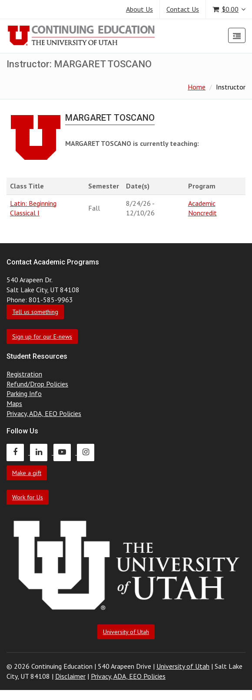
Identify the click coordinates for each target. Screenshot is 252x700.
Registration (24, 374)
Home (197, 87)
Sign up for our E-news (42, 336)
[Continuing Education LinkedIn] (41, 452)
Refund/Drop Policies (37, 384)
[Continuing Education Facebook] (18, 452)
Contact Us (182, 9)
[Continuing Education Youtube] (65, 452)
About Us (139, 9)
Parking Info (24, 393)
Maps (14, 403)
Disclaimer (70, 676)
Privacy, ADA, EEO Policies (44, 413)
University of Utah (126, 632)
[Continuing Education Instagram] (88, 452)
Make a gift (26, 473)
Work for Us (27, 497)
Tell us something (35, 312)
